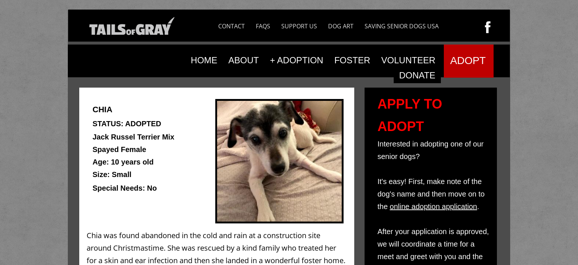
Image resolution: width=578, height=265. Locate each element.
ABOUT (244, 60)
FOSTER (352, 60)
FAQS (263, 26)
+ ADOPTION (296, 60)
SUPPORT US (299, 26)
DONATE (417, 75)
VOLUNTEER (408, 60)
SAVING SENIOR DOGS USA (402, 26)
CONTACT (231, 26)
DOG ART (341, 26)
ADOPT (467, 60)
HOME (204, 60)
